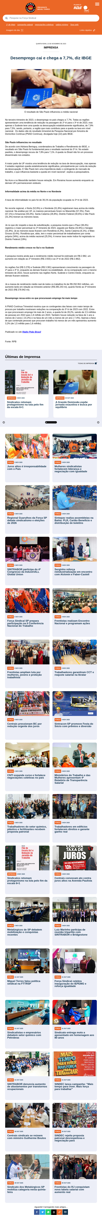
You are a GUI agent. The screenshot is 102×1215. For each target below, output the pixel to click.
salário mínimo (62, 25)
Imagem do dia (15, 30)
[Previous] (4, 422)
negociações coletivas (44, 25)
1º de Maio (10, 25)
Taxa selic (74, 25)
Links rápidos (88, 30)
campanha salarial (25, 25)
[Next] (98, 422)
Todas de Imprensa (86, 363)
